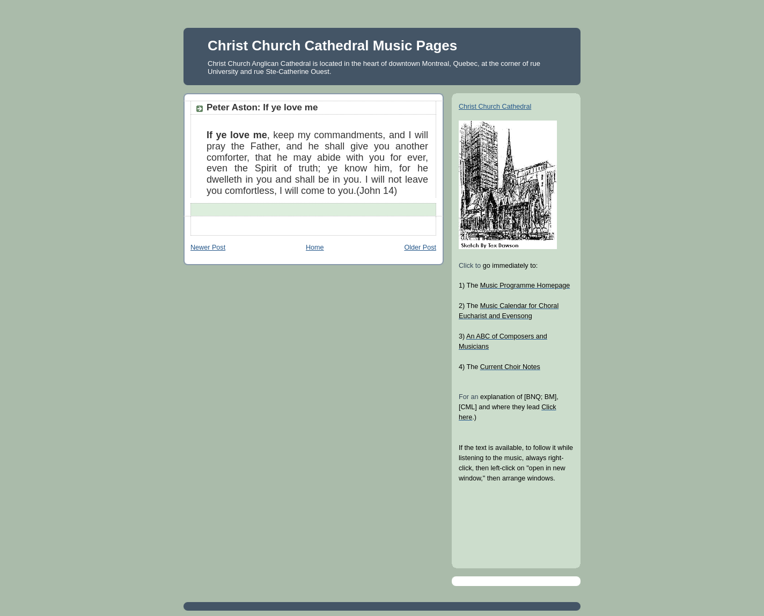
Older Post (420, 247)
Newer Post (207, 247)
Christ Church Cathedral (495, 106)
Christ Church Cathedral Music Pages (332, 45)
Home (315, 247)
